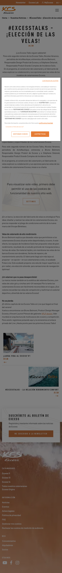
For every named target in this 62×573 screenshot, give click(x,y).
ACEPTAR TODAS (39, 134)
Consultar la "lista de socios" (15, 127)
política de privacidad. (46, 123)
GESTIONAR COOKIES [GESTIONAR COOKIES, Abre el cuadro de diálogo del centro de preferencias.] (20, 134)
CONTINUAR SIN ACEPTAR (50, 81)
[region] (31, 109)
